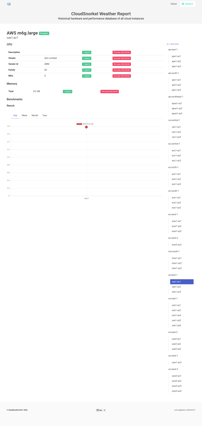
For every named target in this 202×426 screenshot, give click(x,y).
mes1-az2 (177, 263)
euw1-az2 (176, 226)
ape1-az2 (176, 61)
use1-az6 (176, 325)
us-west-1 (173, 355)
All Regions (173, 44)
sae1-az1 (176, 281)
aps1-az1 (176, 79)
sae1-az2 (176, 286)
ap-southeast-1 (175, 96)
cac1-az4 (176, 137)
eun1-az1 (176, 174)
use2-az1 (176, 339)
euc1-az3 (176, 160)
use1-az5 (176, 320)
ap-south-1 (173, 73)
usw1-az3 (176, 362)
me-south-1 (174, 251)
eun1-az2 (176, 179)
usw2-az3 (176, 386)
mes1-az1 (177, 258)
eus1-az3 (176, 207)
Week (24, 115)
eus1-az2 (176, 202)
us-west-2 (173, 369)
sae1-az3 (176, 291)
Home (174, 4)
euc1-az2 (176, 155)
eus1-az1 (176, 197)
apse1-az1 (177, 103)
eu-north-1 (173, 167)
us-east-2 (173, 332)
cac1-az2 (176, 132)
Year (45, 115)
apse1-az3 (177, 113)
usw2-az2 (176, 381)
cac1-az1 (176, 127)
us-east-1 (173, 298)
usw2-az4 (176, 391)
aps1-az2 (176, 85)
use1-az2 (176, 310)
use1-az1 (176, 305)
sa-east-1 (172, 275)
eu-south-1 (173, 191)
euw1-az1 (176, 221)
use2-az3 (176, 349)
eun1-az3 (176, 184)
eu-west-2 (173, 238)
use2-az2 (176, 344)
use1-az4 (176, 315)
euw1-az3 (176, 231)
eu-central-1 (174, 143)
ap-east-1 (173, 49)
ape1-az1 (176, 56)
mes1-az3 (177, 268)
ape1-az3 (176, 66)
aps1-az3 (176, 90)
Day (15, 115)
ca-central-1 (174, 120)
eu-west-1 (173, 214)
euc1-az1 (176, 150)
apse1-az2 (177, 108)
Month (35, 115)
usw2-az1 (176, 376)
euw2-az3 (176, 244)
